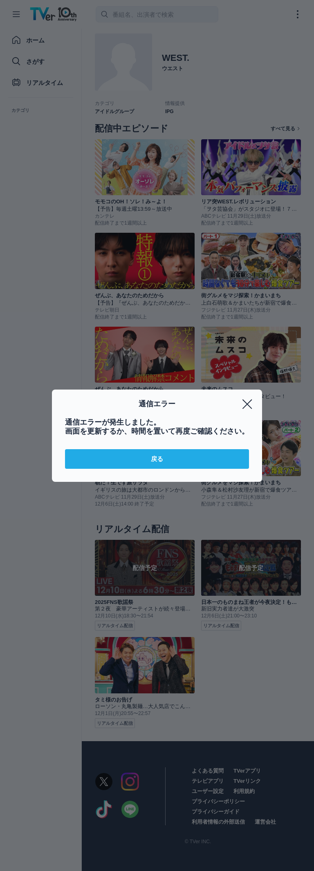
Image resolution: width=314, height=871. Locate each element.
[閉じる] (247, 404)
